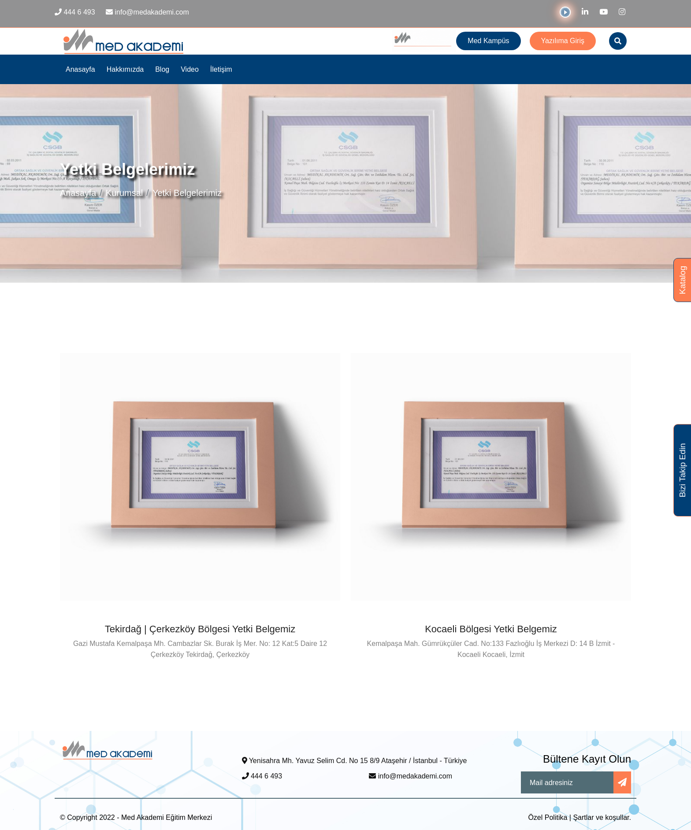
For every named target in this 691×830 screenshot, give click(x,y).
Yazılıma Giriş (562, 41)
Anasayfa (80, 69)
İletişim (221, 69)
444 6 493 (262, 776)
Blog (162, 69)
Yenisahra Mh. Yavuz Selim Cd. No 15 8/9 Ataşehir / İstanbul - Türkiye (354, 760)
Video (190, 69)
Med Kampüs (488, 41)
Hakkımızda (125, 69)
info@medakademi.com (410, 776)
